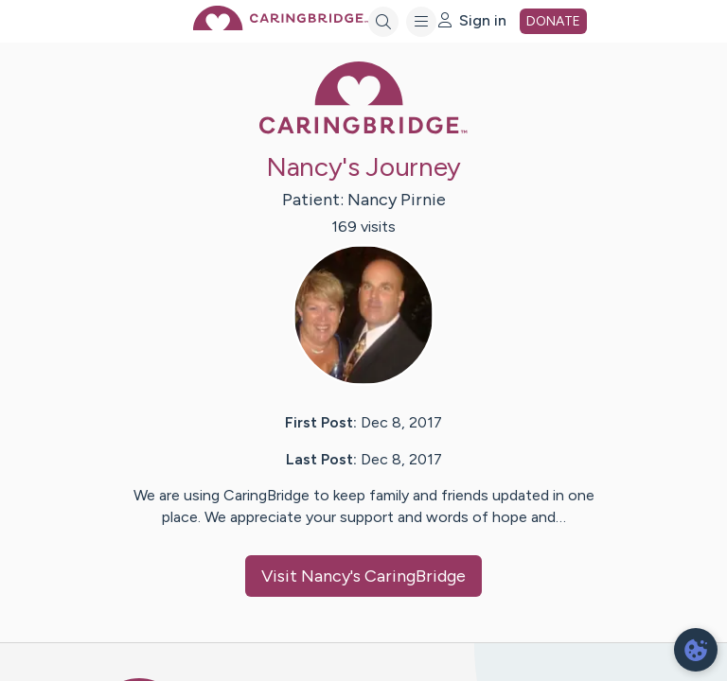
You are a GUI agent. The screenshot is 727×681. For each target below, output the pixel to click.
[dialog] (696, 650)
